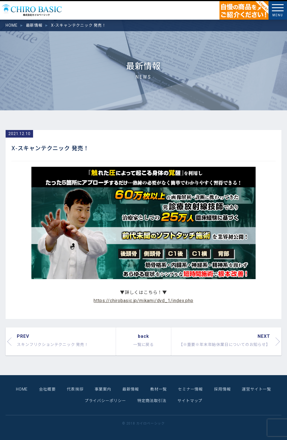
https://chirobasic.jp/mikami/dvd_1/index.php (143, 300)
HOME (22, 389)
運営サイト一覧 (256, 389)
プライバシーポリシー (105, 400)
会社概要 (47, 389)
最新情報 (130, 389)
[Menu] (278, 10)
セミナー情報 (190, 389)
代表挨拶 (75, 389)
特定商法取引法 (151, 400)
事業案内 (103, 389)
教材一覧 (158, 389)
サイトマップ (189, 400)
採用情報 (222, 389)
